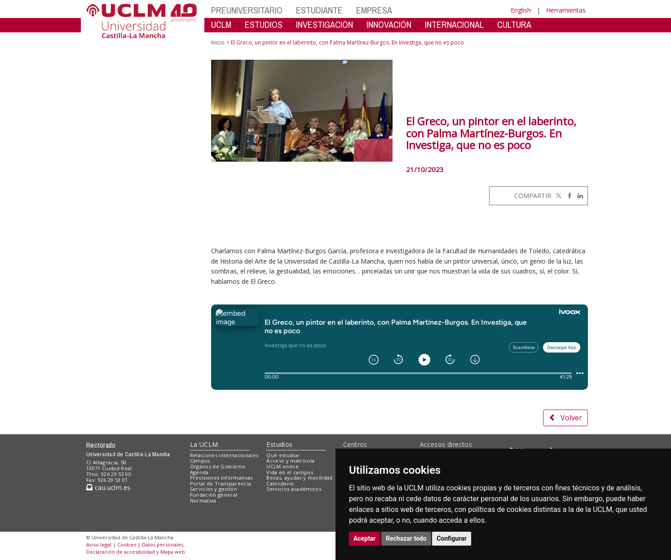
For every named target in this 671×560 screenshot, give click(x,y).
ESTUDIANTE (319, 10)
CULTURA (514, 24)
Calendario (280, 483)
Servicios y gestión (213, 488)
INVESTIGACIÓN (324, 24)
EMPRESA (374, 10)
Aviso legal (98, 544)
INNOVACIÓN (388, 24)
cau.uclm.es (108, 487)
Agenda (199, 472)
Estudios (279, 444)
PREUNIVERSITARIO (247, 10)
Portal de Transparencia (221, 483)
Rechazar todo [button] (406, 538)
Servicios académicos (293, 488)
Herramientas (566, 10)
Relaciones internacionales (224, 455)
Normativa (203, 500)
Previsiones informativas (221, 477)
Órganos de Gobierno (217, 466)
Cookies (126, 544)
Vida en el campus (289, 472)
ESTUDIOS (264, 24)
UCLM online (282, 466)
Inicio (218, 42)
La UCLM (204, 444)
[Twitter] (557, 195)
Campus (200, 460)
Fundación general (214, 494)
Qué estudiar (283, 455)
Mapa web (172, 551)
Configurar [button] (452, 538)
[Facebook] (567, 195)
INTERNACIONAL (454, 24)
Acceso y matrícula (290, 460)
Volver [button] (565, 418)
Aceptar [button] (364, 538)
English (521, 10)
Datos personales (162, 544)
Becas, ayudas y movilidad (299, 477)
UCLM (221, 24)
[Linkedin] (578, 195)
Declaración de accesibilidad (120, 551)
